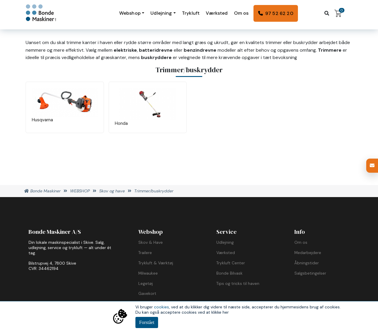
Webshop (130, 13)
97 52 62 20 (279, 13)
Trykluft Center (230, 263)
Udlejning (161, 13)
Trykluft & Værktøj (155, 263)
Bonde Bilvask (229, 273)
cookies (161, 307)
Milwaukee (148, 273)
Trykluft (191, 13)
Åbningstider (306, 263)
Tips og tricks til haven (237, 283)
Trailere (145, 252)
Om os (241, 13)
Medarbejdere (307, 252)
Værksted (217, 13)
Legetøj (145, 283)
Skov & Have (150, 242)
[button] (372, 166)
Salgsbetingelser (310, 273)
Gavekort (147, 293)
